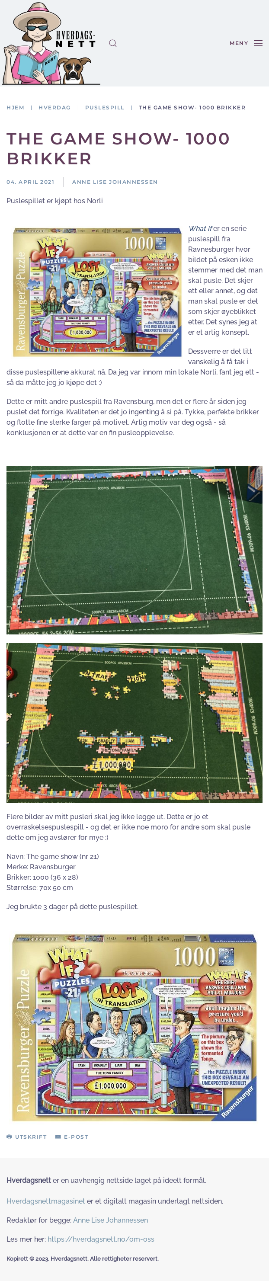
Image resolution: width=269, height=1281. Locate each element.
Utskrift (26, 1137)
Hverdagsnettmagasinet (45, 1201)
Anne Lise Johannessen (110, 1220)
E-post (71, 1137)
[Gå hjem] (51, 43)
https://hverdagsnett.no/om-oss (101, 1239)
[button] (113, 43)
